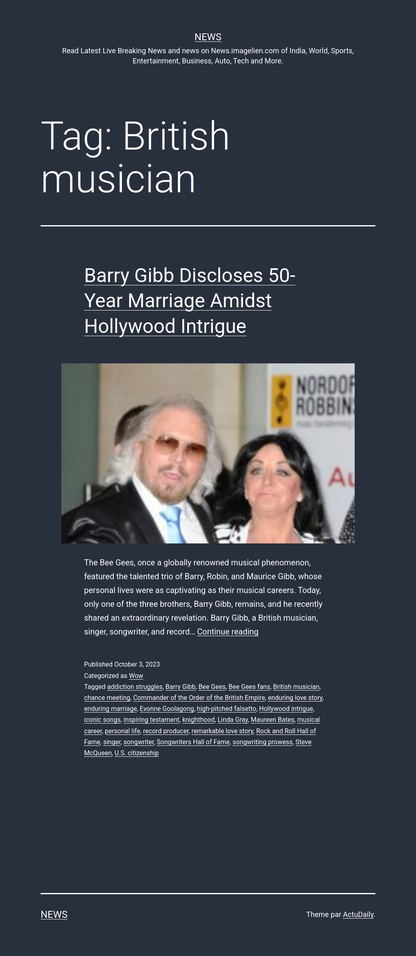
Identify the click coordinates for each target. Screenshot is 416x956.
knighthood (198, 720)
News (208, 37)
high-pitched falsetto (226, 709)
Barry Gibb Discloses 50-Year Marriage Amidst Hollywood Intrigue (189, 301)
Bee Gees (211, 687)
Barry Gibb (180, 687)
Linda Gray (233, 720)
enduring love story (295, 698)
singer (112, 742)
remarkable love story (223, 731)
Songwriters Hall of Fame (193, 742)
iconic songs (102, 720)
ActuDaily (358, 914)
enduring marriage (110, 709)
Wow (136, 676)
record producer (165, 731)
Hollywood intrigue (286, 709)
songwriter (139, 742)
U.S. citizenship (137, 753)
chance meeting (107, 698)
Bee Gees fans (249, 687)
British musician (296, 687)
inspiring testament (151, 720)
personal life (122, 731)
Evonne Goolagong (167, 709)
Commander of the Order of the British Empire (199, 698)
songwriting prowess (262, 742)
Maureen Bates (272, 720)
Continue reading (227, 632)
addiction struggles (134, 687)
